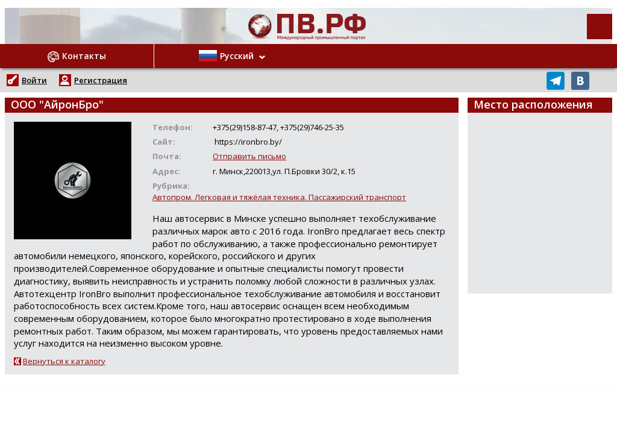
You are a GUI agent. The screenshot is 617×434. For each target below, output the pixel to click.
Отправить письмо (249, 156)
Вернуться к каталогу (64, 361)
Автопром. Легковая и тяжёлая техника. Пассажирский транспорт (279, 197)
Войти (34, 80)
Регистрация (100, 80)
